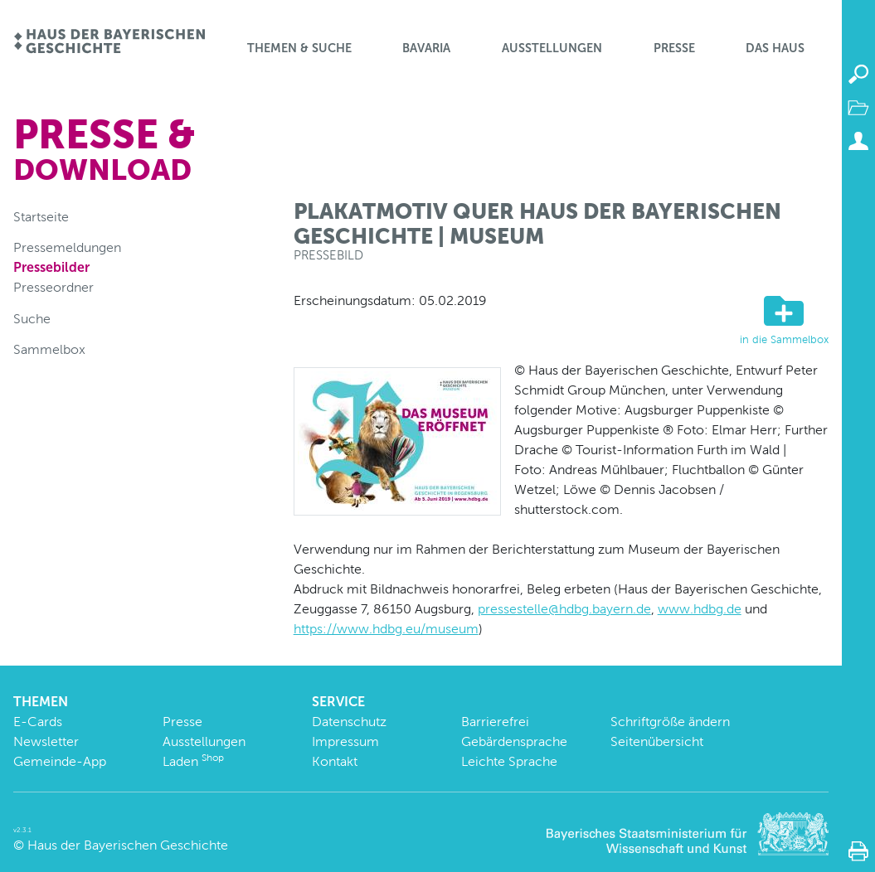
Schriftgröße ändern (670, 722)
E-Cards (37, 722)
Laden (193, 761)
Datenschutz (349, 722)
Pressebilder (51, 267)
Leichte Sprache (509, 761)
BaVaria (426, 48)
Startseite (41, 217)
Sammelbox (49, 349)
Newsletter (46, 741)
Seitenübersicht (656, 741)
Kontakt (334, 761)
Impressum (345, 741)
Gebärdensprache (514, 741)
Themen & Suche (299, 48)
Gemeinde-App (59, 761)
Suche (32, 319)
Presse (674, 48)
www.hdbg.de (699, 609)
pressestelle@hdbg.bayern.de (564, 609)
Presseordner (53, 287)
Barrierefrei (495, 722)
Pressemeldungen (67, 247)
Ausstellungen (552, 48)
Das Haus (775, 48)
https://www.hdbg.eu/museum (386, 629)
